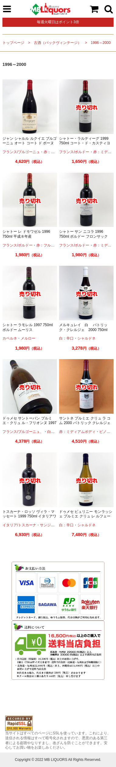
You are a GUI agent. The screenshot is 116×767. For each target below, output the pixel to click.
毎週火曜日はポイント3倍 (58, 22)
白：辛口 (66, 338)
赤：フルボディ (49, 245)
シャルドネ (86, 338)
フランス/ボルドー (74, 152)
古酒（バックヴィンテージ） (57, 43)
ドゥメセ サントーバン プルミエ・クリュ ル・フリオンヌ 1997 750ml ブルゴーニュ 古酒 (29, 423)
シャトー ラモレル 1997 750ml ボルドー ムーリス (27, 327)
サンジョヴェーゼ (54, 525)
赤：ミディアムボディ (77, 432)
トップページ (13, 43)
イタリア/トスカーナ (19, 525)
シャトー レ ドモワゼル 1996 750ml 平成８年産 (26, 234)
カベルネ (9, 338)
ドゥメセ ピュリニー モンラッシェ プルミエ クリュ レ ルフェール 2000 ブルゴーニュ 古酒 (85, 516)
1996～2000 (101, 43)
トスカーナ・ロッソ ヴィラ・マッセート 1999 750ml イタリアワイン (29, 516)
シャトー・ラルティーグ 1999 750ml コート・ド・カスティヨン (84, 143)
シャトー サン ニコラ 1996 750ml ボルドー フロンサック (83, 234)
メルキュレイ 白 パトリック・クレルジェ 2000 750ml (83, 327)
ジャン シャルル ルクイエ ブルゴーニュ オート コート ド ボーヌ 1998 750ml (29, 143)
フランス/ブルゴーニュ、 (23, 432)
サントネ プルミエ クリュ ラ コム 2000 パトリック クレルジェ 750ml (85, 423)
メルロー (28, 338)
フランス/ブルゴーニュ (21, 152)
